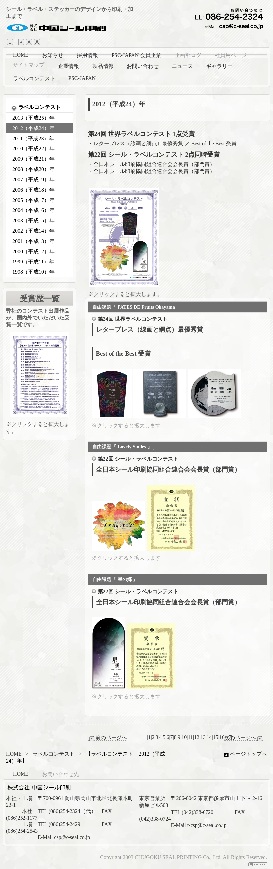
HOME (20, 55)
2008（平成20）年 (33, 169)
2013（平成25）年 (33, 118)
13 (202, 737)
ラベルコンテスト (34, 78)
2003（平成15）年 (33, 220)
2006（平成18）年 (33, 190)
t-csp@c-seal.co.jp (207, 825)
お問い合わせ (143, 66)
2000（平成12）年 (33, 251)
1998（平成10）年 (33, 272)
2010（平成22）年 (33, 148)
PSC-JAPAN (82, 78)
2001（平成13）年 (33, 241)
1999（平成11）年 (33, 261)
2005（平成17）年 (33, 200)
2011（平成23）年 (33, 138)
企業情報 (68, 66)
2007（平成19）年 (33, 179)
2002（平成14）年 (33, 231)
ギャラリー (219, 66)
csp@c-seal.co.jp (72, 837)
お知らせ (52, 55)
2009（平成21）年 (33, 159)
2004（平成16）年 (33, 210)
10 (184, 737)
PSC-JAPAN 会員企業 (136, 55)
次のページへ (243, 738)
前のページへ (107, 738)
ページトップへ (245, 754)
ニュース (182, 66)
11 (190, 737)
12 (196, 737)
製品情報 (103, 66)
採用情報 (87, 55)
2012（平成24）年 (33, 128)
